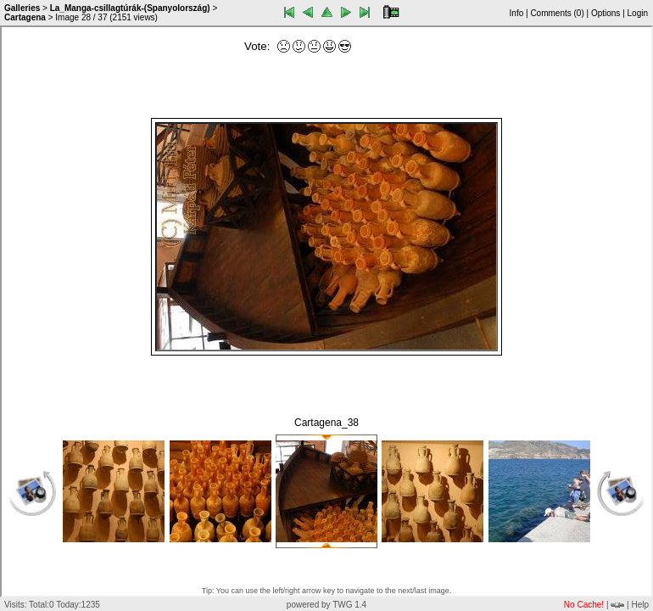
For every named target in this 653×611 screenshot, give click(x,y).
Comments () (556, 13)
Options (605, 13)
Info (517, 13)
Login (638, 13)
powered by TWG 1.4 (326, 604)
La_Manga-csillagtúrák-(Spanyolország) (130, 8)
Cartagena (25, 17)
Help (640, 604)
